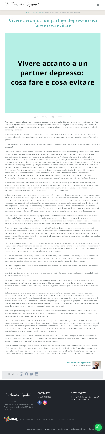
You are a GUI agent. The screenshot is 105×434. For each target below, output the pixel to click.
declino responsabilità (34, 429)
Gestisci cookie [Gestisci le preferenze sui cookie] (94, 429)
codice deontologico (78, 429)
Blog (32, 12)
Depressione (39, 12)
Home (27, 12)
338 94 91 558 (45, 397)
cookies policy (63, 429)
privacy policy (50, 429)
